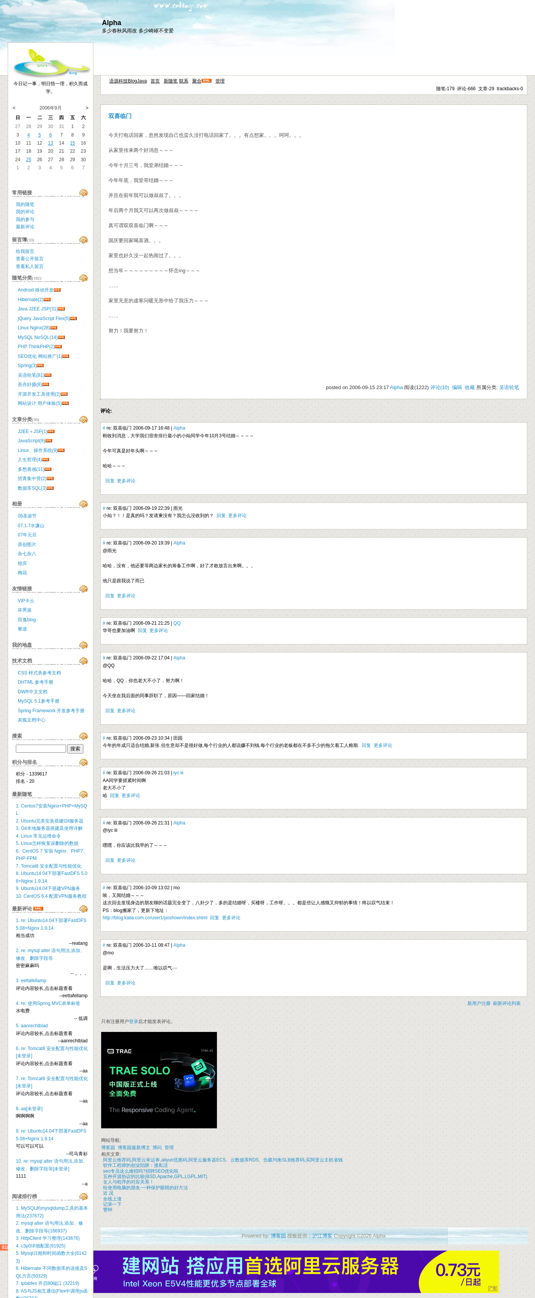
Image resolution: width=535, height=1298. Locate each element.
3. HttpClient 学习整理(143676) (48, 1238)
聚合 (196, 81)
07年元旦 (27, 535)
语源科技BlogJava (128, 81)
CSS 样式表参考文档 (39, 673)
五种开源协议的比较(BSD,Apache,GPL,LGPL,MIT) (155, 1176)
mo (176, 887)
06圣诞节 (27, 516)
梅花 (22, 572)
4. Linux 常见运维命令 (38, 836)
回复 (110, 481)
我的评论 (25, 211)
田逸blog (27, 619)
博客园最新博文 (134, 1147)
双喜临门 (120, 116)
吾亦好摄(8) (30, 384)
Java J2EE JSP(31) (38, 309)
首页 (155, 81)
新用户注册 (479, 1003)
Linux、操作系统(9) (38, 450)
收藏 (470, 387)
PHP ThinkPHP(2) (36, 346)
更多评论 (126, 481)
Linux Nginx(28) (34, 327)
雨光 (178, 508)
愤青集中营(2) (32, 478)
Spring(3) (27, 365)
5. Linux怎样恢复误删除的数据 (47, 843)
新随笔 (171, 81)
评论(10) (439, 387)
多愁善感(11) (31, 469)
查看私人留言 (30, 266)
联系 (183, 81)
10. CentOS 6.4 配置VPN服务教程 (51, 896)
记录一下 (112, 1204)
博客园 (108, 1147)
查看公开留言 (30, 258)
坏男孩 (25, 610)
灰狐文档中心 (32, 720)
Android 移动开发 (36, 290)
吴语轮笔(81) (31, 375)
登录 (133, 1021)
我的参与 (25, 219)
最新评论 (25, 226)
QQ (177, 623)
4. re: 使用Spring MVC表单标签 (48, 1003)
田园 (178, 738)
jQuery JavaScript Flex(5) (44, 318)
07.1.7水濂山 (31, 525)
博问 (157, 1147)
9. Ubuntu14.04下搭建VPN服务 (48, 888)
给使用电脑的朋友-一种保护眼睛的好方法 (145, 1187)
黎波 (22, 629)
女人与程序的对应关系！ (128, 1182)
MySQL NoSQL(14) (38, 337)
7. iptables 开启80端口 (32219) (47, 1283)
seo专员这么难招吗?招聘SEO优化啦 (140, 1171)
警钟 (107, 1209)
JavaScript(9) (31, 440)
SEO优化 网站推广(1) (40, 356)
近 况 (108, 1193)
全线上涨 (112, 1199)
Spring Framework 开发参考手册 (51, 710)
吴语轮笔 (509, 387)
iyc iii (178, 772)
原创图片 (27, 544)
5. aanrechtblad (32, 1025)
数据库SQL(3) (32, 488)
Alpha (111, 23)
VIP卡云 (26, 600)
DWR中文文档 (32, 692)
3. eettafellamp (31, 980)
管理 (220, 81)
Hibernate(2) (31, 299)
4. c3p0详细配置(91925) (41, 1246)
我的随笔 (25, 204)
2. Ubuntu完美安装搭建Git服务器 (49, 821)
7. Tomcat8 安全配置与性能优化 (48, 866)
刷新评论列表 (507, 1003)
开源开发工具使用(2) (39, 394)
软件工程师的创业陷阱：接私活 (135, 1165)
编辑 (457, 387)
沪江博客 (322, 1236)
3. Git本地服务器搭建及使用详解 (49, 828)
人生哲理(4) (30, 459)
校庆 (22, 563)
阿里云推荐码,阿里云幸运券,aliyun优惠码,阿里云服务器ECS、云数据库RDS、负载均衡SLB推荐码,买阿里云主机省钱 (223, 1160)
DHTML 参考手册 (35, 682)
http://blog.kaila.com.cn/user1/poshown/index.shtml (155, 917)
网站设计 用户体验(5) (40, 403)
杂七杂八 (27, 553)
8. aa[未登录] (29, 1108)
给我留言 (25, 251)
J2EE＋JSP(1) (32, 431)
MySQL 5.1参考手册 (38, 701)
